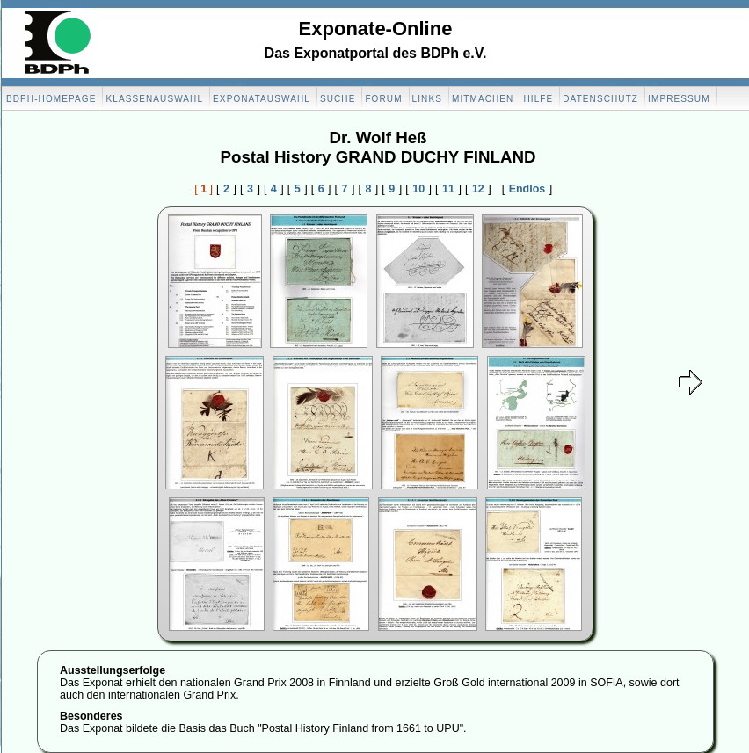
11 (448, 189)
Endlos (527, 189)
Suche (338, 99)
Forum (383, 99)
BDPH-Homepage (51, 99)
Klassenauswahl (154, 99)
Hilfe (538, 99)
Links (427, 99)
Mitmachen (482, 99)
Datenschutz (600, 99)
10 (418, 189)
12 (478, 189)
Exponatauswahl (261, 99)
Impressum (678, 99)
